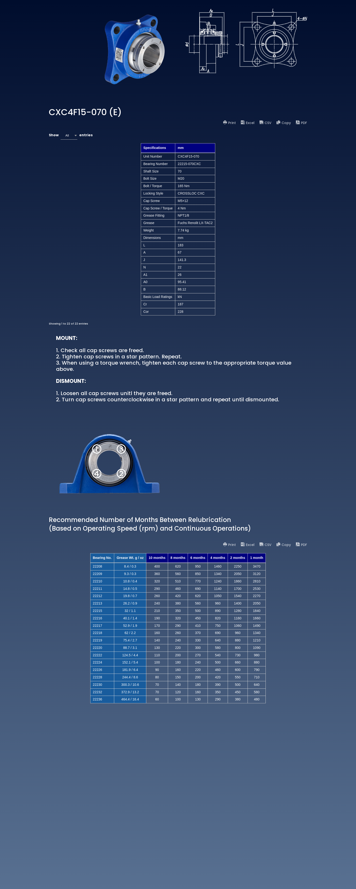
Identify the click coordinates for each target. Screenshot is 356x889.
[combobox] (69, 135)
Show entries (71, 135)
